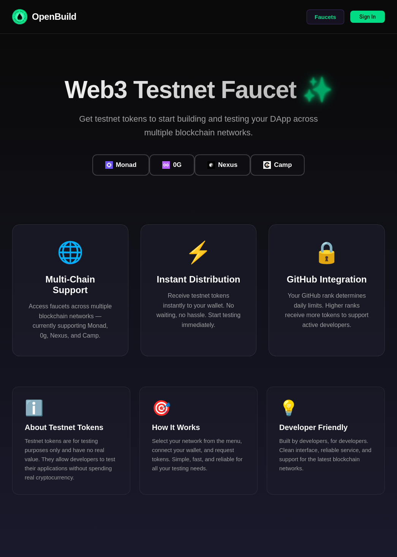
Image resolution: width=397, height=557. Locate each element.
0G (172, 165)
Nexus (222, 165)
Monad (121, 165)
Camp (277, 165)
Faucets (325, 17)
